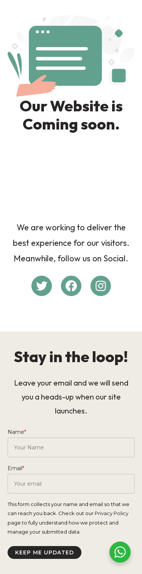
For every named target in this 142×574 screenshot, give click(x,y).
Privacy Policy (111, 513)
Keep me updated (44, 552)
